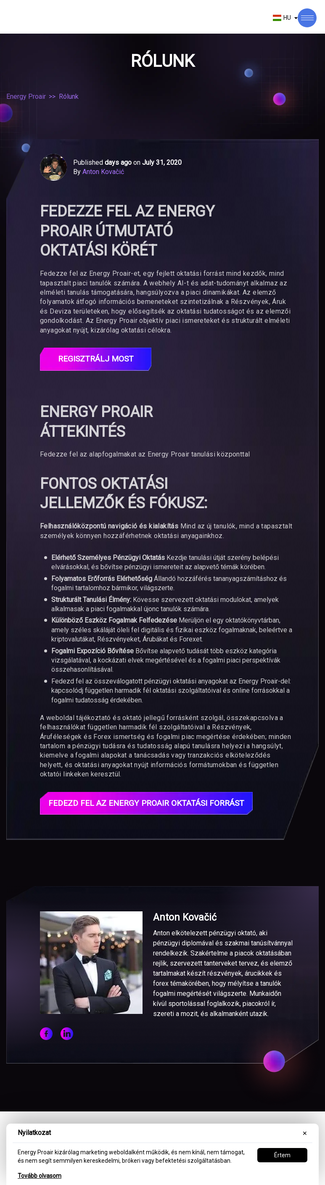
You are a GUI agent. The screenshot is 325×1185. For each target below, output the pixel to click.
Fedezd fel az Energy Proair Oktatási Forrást (152, 804)
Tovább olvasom (39, 1175)
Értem (282, 1155)
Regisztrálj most (96, 359)
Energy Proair (26, 96)
